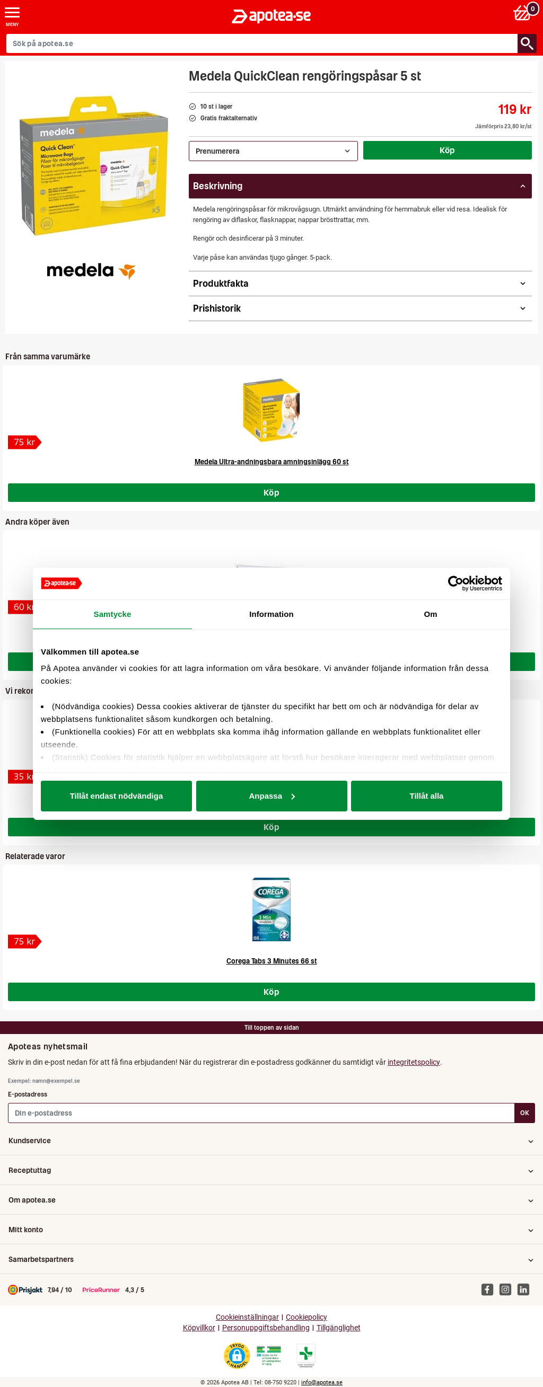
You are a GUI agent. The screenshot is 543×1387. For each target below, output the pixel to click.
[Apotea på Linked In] (526, 1289)
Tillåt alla (427, 795)
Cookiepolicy (306, 1317)
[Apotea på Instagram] (508, 1289)
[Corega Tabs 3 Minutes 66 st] (25, 941)
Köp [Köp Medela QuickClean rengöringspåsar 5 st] (448, 150)
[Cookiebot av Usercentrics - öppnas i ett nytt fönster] (455, 583)
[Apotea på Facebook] (490, 1289)
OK (524, 1113)
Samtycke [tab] (113, 614)
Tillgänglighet (339, 1328)
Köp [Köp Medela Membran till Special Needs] (271, 826)
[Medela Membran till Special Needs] (25, 777)
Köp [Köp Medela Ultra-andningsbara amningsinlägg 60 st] (271, 492)
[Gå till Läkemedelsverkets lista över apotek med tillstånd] (306, 1356)
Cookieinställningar (247, 1317)
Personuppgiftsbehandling (266, 1328)
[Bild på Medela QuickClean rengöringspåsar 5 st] (94, 166)
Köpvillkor (199, 1328)
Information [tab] (271, 614)
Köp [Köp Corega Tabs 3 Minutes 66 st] (271, 991)
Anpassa (272, 795)
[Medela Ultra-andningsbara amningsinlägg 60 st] (25, 442)
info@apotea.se (322, 1382)
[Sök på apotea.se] (262, 43)
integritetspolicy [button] (414, 1062)
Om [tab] (430, 614)
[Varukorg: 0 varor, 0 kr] (523, 12)
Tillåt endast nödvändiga (116, 795)
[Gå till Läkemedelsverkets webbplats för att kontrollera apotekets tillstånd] (269, 1356)
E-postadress (27, 1094)
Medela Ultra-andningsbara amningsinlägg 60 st (272, 461)
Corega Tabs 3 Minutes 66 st (271, 961)
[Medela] (90, 269)
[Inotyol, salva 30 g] (25, 607)
